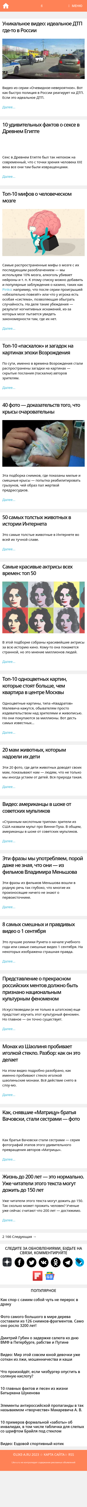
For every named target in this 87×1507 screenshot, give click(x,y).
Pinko (6, 289)
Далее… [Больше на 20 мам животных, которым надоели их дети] (8, 786)
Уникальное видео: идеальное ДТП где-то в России (42, 27)
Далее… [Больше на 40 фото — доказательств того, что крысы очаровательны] (8, 499)
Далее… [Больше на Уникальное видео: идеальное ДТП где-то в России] (8, 107)
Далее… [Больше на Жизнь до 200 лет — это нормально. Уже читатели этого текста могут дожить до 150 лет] (8, 1220)
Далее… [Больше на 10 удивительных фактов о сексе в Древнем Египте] (8, 176)
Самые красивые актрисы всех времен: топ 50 (37, 570)
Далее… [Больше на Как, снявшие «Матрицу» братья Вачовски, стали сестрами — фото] (8, 1159)
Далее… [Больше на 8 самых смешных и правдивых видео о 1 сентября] (8, 961)
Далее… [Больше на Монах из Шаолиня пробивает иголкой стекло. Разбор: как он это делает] (8, 1094)
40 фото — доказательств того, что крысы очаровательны (41, 408)
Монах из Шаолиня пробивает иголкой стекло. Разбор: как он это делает (41, 1053)
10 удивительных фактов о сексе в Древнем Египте (40, 128)
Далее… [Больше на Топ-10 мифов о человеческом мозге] (8, 328)
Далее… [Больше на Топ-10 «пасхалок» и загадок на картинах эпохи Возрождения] (8, 387)
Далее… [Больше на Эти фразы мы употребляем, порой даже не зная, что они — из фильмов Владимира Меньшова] (8, 906)
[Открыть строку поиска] (41, 6)
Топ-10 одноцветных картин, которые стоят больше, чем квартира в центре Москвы (34, 685)
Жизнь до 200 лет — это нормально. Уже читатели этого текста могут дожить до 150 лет (43, 1183)
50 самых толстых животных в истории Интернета (36, 520)
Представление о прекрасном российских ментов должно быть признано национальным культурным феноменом (40, 988)
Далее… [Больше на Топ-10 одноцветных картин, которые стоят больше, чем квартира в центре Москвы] (8, 732)
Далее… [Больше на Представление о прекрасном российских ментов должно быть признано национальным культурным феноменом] (8, 1028)
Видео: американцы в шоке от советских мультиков (36, 807)
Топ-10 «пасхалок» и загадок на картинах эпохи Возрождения (37, 349)
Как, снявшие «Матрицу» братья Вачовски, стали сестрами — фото (41, 1115)
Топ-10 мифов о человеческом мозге (36, 197)
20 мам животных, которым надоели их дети (34, 753)
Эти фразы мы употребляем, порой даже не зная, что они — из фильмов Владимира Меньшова (42, 865)
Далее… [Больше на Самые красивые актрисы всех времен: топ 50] (8, 661)
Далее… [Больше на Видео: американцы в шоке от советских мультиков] (8, 841)
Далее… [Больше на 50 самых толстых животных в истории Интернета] (8, 549)
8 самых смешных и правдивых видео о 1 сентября (38, 927)
